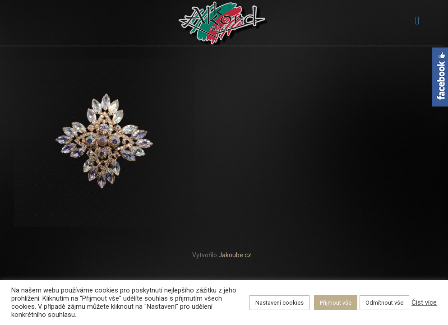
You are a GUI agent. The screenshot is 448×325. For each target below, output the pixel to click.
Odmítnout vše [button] (384, 302)
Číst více (424, 302)
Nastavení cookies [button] (279, 302)
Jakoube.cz (234, 255)
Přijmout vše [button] (335, 302)
